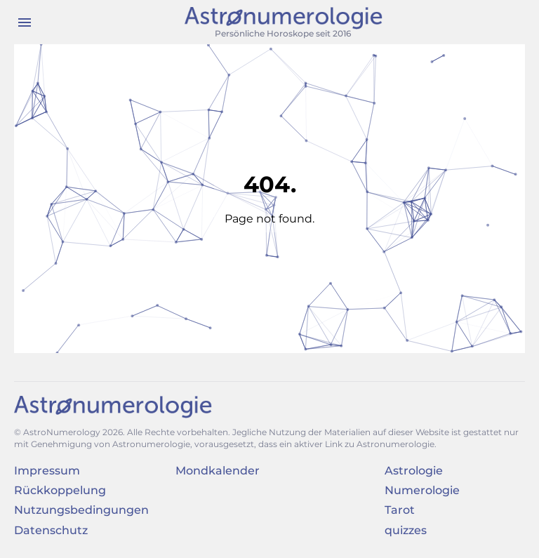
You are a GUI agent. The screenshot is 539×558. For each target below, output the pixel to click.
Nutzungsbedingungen (81, 510)
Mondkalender (217, 470)
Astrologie (414, 470)
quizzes (406, 530)
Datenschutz (51, 530)
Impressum (47, 470)
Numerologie (422, 490)
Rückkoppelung (60, 490)
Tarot (400, 510)
